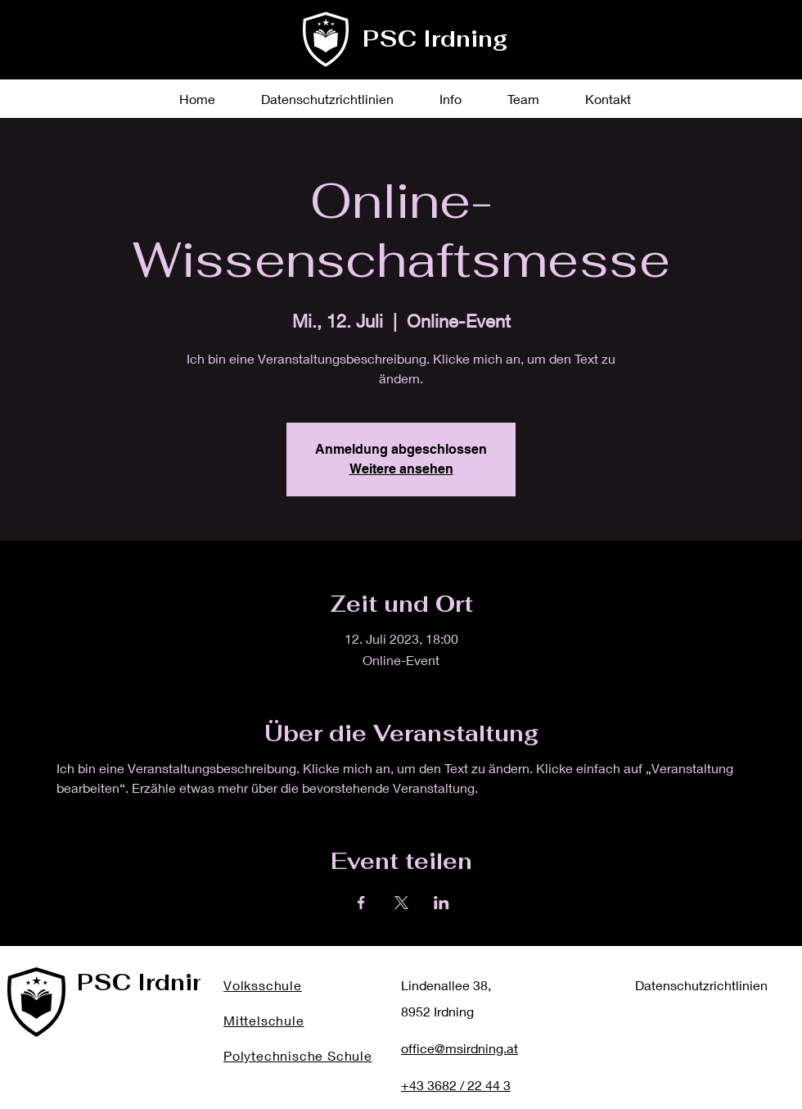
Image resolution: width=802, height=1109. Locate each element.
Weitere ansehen (401, 469)
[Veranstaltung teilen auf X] (401, 902)
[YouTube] (760, 49)
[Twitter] (694, 49)
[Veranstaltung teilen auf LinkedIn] (441, 902)
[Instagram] (727, 49)
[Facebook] (662, 49)
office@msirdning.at (459, 1048)
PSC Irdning (435, 39)
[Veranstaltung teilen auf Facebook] (361, 902)
